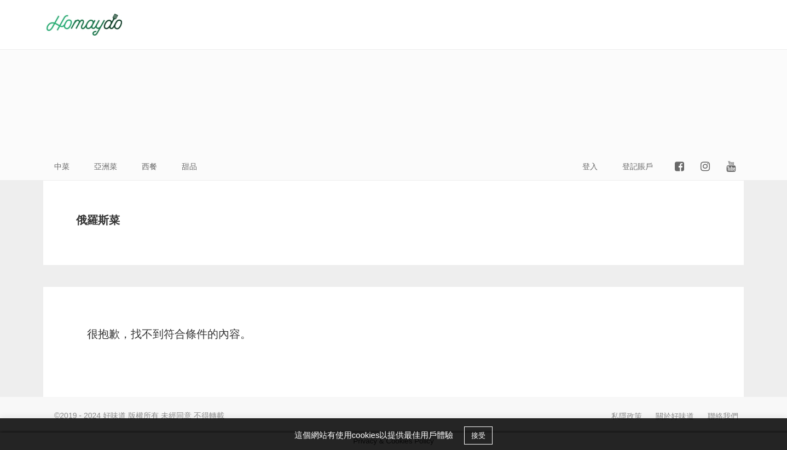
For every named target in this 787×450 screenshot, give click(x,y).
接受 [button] (478, 435)
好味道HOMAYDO (84, 24)
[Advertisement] (525, 76)
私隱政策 (626, 416)
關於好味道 (675, 416)
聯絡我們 (723, 416)
